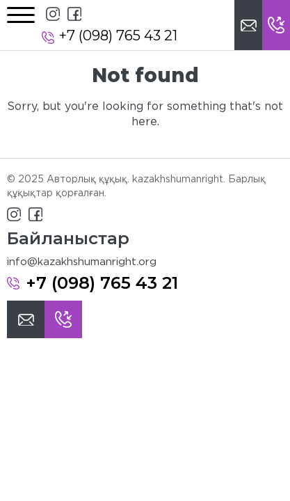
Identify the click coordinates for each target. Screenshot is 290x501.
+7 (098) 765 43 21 (118, 35)
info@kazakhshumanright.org (81, 262)
